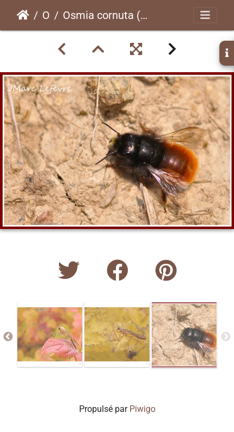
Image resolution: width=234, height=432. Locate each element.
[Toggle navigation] (205, 15)
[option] (49, 334)
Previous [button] (8, 337)
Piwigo (142, 409)
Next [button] (225, 337)
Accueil (23, 15)
